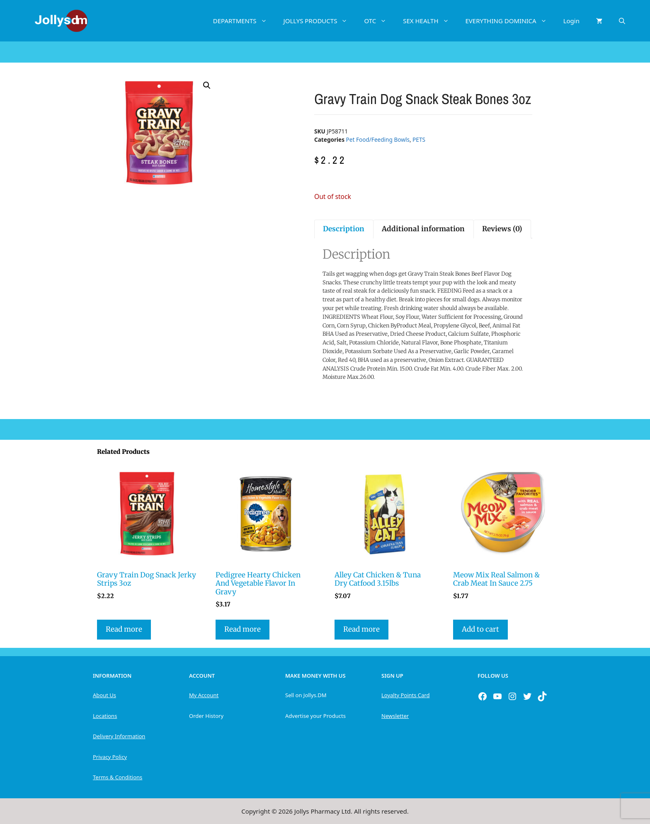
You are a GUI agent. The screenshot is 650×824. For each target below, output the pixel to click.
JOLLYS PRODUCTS (320, 20)
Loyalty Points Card (405, 695)
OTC (379, 20)
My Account (203, 695)
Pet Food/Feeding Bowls (378, 139)
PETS (418, 139)
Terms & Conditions (117, 777)
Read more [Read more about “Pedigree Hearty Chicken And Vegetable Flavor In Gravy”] (242, 629)
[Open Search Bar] (622, 20)
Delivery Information (119, 736)
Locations (105, 716)
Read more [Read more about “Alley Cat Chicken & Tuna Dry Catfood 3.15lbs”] (361, 629)
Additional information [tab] (423, 228)
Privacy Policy (110, 757)
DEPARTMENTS (244, 20)
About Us (104, 695)
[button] (206, 85)
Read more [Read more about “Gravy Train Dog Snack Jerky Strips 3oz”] (124, 629)
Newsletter (395, 716)
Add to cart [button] (480, 629)
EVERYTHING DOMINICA (510, 20)
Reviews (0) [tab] (502, 228)
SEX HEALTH (430, 20)
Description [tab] (343, 228)
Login (571, 21)
